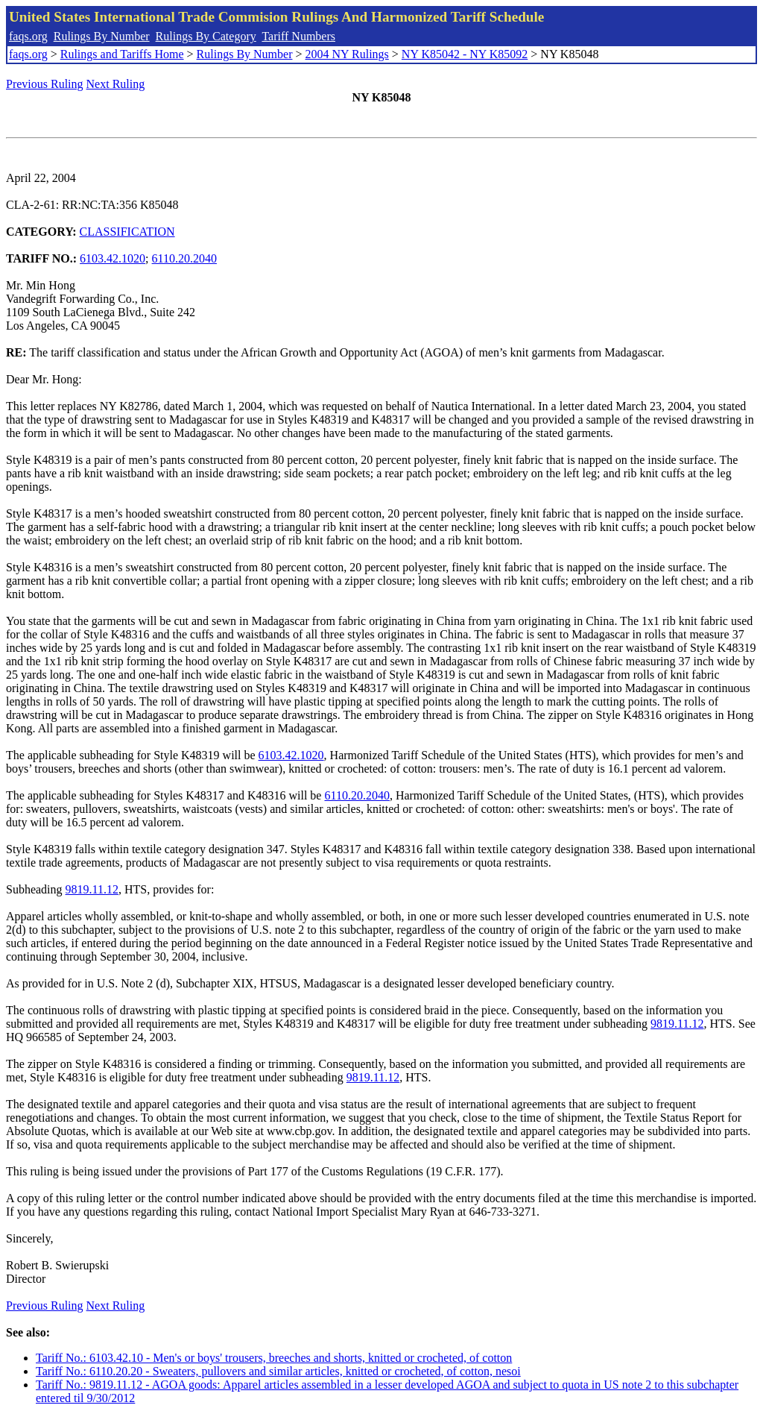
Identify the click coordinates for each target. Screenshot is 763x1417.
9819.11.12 (92, 889)
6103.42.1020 (112, 258)
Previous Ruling (44, 84)
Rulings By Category (206, 36)
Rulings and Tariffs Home (122, 54)
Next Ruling (115, 84)
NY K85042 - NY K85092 (465, 54)
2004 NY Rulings (347, 54)
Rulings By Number (102, 36)
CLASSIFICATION (127, 231)
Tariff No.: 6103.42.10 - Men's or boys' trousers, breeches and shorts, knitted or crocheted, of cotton (274, 1357)
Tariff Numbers (298, 36)
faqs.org (28, 36)
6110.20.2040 (184, 258)
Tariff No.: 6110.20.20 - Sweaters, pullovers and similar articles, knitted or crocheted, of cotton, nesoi (278, 1371)
